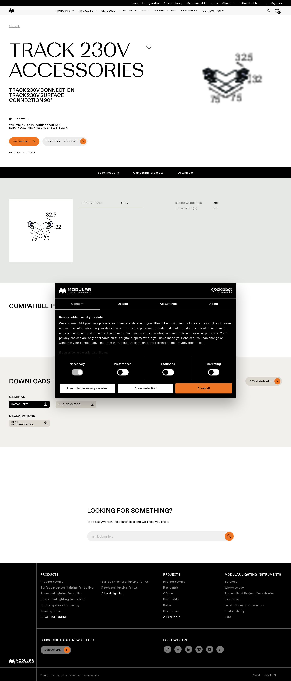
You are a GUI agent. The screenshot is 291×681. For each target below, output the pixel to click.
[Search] (268, 10)
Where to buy (234, 587)
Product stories (52, 581)
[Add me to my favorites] (148, 46)
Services (231, 581)
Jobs (214, 3)
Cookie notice (71, 674)
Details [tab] (123, 304)
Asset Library (173, 3)
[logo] (11, 10)
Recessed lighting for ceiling (62, 593)
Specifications (108, 172)
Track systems (51, 611)
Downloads (186, 172)
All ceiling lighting (54, 617)
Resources (232, 599)
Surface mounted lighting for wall (125, 581)
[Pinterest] (220, 649)
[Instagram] (167, 649)
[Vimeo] (199, 649)
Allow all (203, 388)
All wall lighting (112, 593)
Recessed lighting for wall (120, 587)
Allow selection (145, 388)
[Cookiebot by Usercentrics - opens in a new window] (214, 290)
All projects (171, 617)
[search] (229, 536)
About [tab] (213, 304)
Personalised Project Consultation (250, 593)
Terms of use (91, 674)
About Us (228, 3)
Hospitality (171, 599)
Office (168, 593)
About (256, 674)
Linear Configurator (145, 3)
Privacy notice (49, 674)
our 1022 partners (84, 323)
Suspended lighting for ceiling (63, 599)
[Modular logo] (21, 662)
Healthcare (171, 611)
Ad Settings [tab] (168, 304)
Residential (171, 587)
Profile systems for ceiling (60, 605)
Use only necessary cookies (87, 388)
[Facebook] (178, 649)
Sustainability (197, 3)
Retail (167, 605)
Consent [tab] (77, 304)
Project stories (174, 581)
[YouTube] (209, 649)
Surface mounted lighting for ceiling (67, 587)
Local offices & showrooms (244, 605)
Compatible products (148, 172)
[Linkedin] (188, 649)
